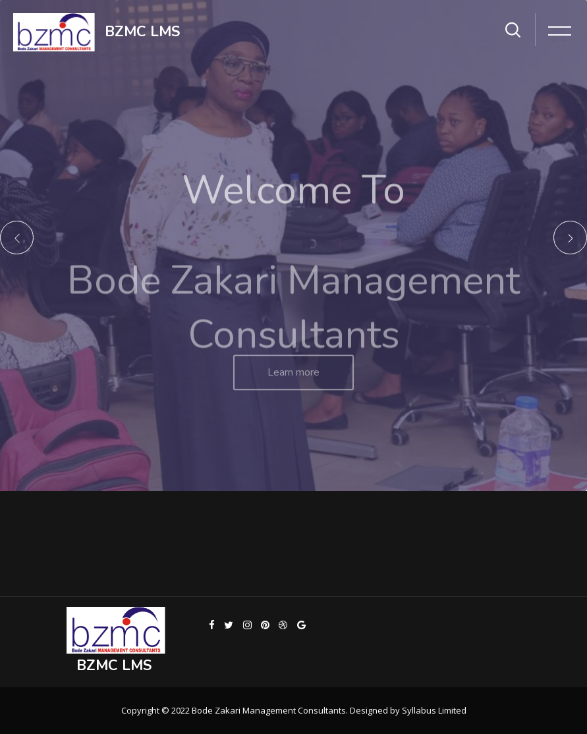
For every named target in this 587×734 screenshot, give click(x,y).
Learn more (293, 381)
